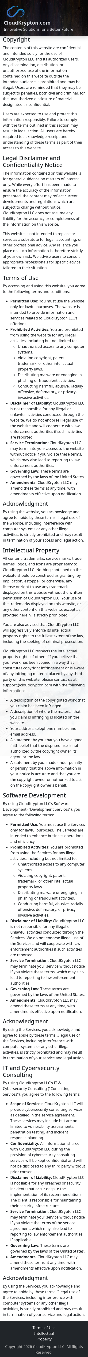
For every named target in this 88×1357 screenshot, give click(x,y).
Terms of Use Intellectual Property (44, 1333)
